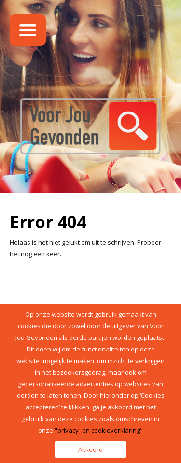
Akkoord (90, 449)
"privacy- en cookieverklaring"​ (99, 430)
